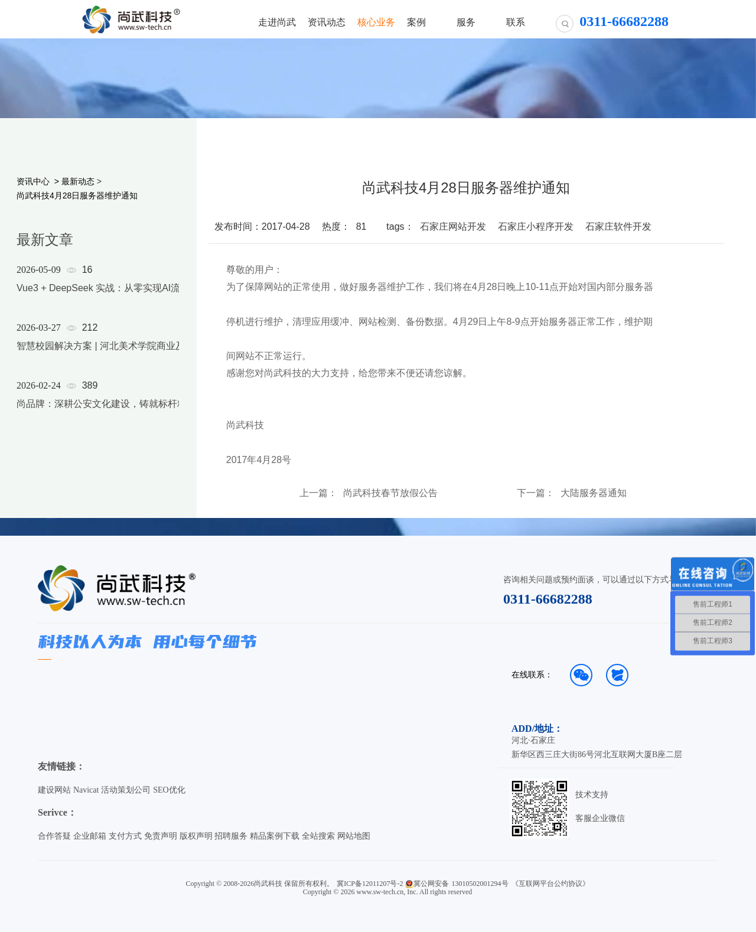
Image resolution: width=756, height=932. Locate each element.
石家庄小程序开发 (535, 226)
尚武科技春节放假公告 (390, 493)
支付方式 (125, 836)
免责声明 (160, 836)
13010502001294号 (480, 883)
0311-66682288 (547, 599)
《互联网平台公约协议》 (550, 883)
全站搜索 (318, 836)
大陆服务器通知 (594, 493)
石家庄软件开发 (618, 226)
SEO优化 (169, 790)
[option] (107, 352)
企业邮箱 (89, 836)
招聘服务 (230, 836)
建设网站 (54, 790)
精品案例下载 (274, 836)
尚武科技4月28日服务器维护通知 (77, 195)
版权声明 (196, 836)
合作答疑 (54, 836)
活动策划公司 (126, 790)
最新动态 (77, 181)
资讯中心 (33, 181)
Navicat (86, 790)
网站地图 (353, 836)
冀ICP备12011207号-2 (370, 883)
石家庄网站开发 (453, 226)
